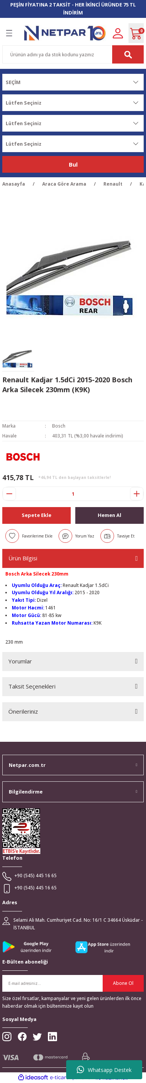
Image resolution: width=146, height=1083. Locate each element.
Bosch (58, 426)
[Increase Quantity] (136, 494)
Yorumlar (20, 661)
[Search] (73, 54)
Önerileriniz (23, 711)
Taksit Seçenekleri (32, 686)
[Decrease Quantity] (9, 494)
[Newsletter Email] (73, 983)
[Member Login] (118, 32)
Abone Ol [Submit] (123, 983)
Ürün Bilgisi (22, 558)
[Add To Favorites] (28, 536)
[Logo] (65, 33)
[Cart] (136, 33)
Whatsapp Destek (104, 1070)
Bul (73, 164)
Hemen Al (109, 515)
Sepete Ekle (36, 515)
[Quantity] (73, 494)
